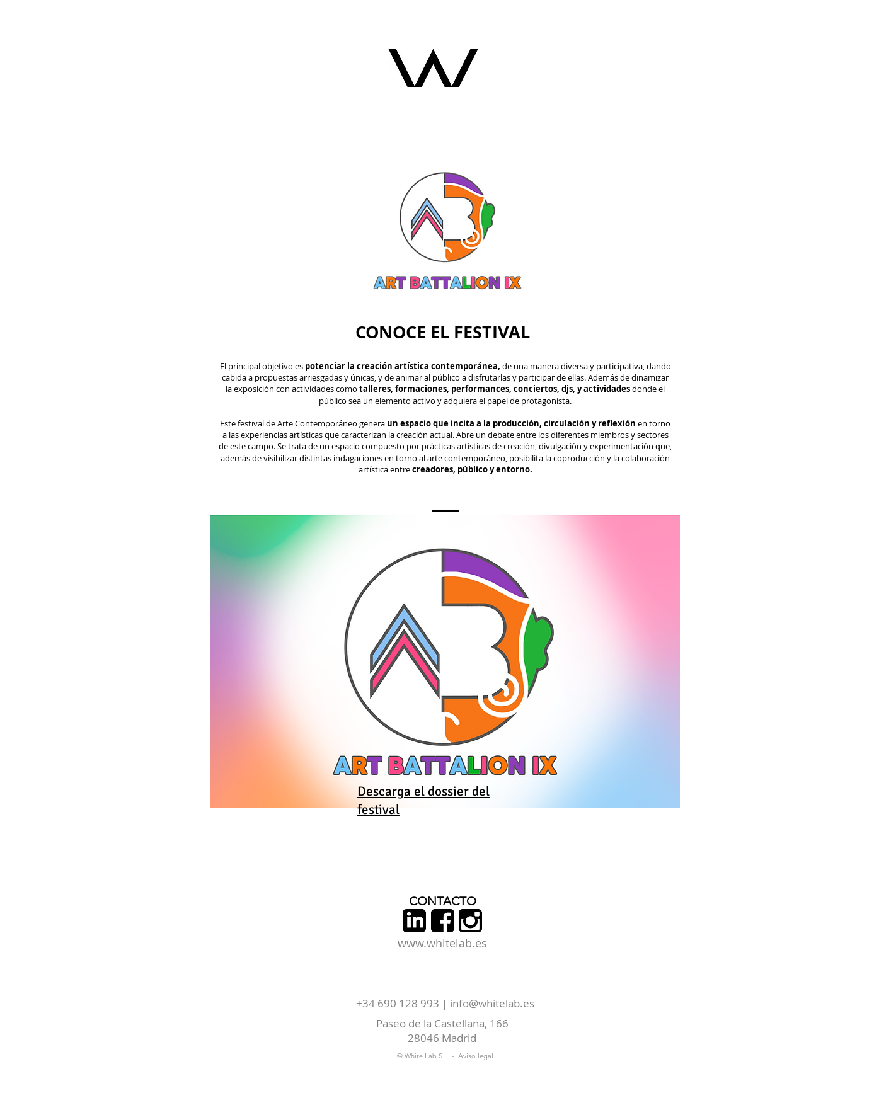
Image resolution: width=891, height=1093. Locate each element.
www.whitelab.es (442, 943)
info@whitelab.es (492, 1003)
